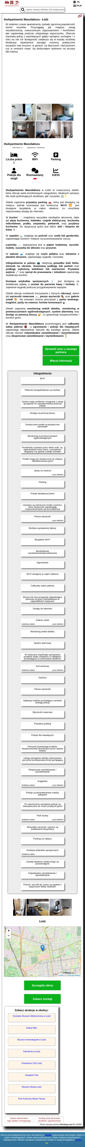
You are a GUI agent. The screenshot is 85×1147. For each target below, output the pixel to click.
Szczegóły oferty (42, 985)
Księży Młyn (31, 1028)
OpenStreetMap (73, 975)
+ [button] (9, 931)
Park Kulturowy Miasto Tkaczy (31, 1099)
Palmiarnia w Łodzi (31, 1051)
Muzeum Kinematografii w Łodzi (31, 1040)
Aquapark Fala (31, 1075)
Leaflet (61, 975)
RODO (79, 1140)
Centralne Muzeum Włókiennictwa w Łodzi (31, 1016)
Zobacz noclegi (42, 999)
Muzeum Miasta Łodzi (32, 1087)
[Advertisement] (42, 78)
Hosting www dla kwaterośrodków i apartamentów (49, 1119)
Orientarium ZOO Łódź (31, 1063)
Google (48, 1135)
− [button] (9, 936)
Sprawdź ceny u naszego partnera (61, 351)
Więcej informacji (61, 360)
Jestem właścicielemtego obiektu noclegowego (19, 1119)
